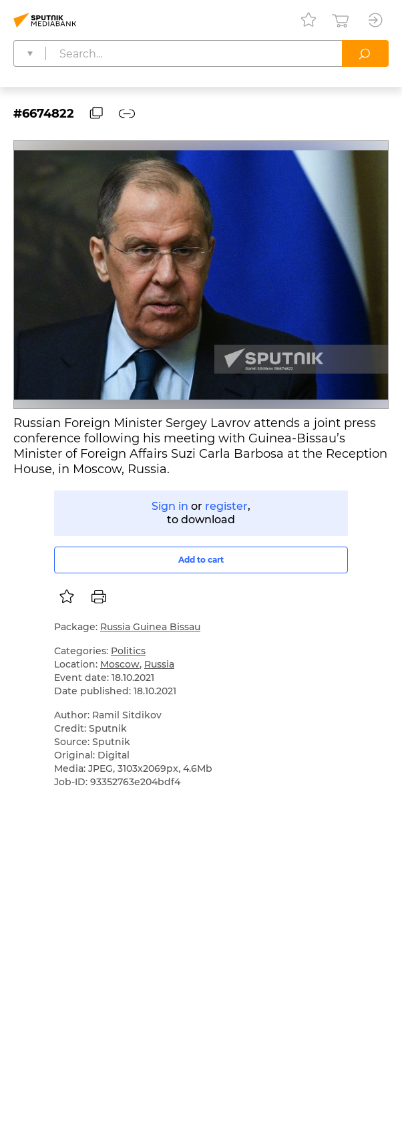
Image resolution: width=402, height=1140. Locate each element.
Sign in (170, 506)
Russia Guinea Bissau (150, 627)
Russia (159, 664)
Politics (128, 651)
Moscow (120, 664)
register (226, 506)
